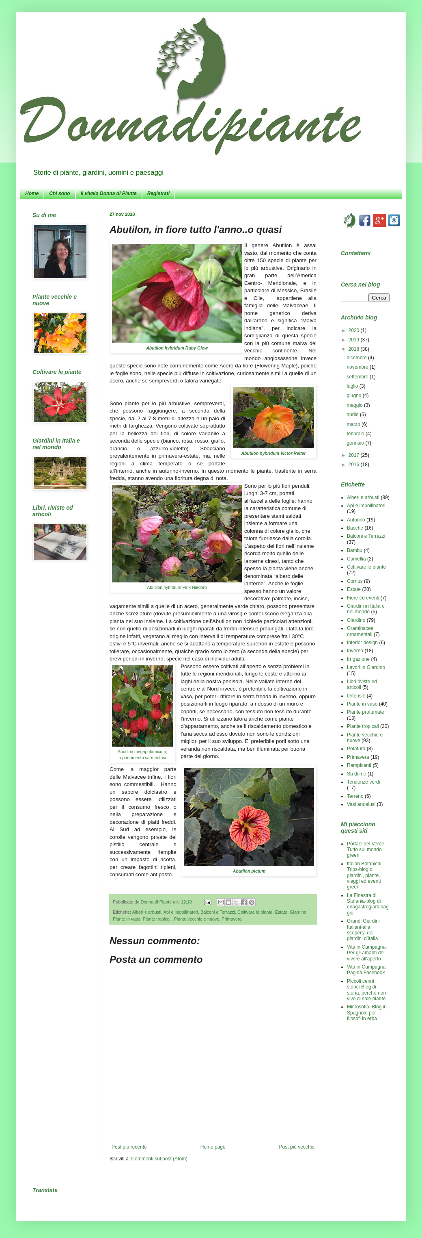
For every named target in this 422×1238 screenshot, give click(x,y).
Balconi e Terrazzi (217, 912)
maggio (355, 405)
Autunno (356, 520)
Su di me (356, 774)
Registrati (158, 193)
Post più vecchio (296, 1147)
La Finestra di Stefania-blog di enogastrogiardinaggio (368, 904)
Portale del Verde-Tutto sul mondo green (366, 849)
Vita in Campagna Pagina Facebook (366, 969)
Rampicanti (359, 765)
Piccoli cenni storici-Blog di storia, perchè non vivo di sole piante (366, 989)
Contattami (355, 253)
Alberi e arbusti (146, 912)
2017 (355, 455)
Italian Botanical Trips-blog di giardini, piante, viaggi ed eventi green (364, 875)
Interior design (362, 642)
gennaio (356, 443)
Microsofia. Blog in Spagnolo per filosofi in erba (367, 1012)
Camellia (356, 559)
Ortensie (356, 696)
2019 (355, 340)
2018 (355, 349)
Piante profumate (365, 712)
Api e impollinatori (181, 912)
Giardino (298, 912)
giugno (354, 395)
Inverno (355, 651)
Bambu (354, 550)
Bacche (355, 528)
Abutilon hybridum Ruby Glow (177, 347)
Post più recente (129, 1147)
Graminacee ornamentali (360, 631)
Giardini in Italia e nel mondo (366, 609)
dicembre (357, 358)
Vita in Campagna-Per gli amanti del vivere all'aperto (367, 953)
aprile (353, 414)
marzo (354, 424)
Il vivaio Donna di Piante (109, 193)
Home (32, 193)
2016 (355, 464)
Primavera (231, 919)
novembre (358, 367)
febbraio (356, 434)
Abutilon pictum (249, 871)
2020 (355, 330)
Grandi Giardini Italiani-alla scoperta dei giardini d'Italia (363, 929)
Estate (281, 912)
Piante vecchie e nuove (197, 919)
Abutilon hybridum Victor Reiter (273, 453)
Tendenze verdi (363, 782)
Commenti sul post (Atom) (159, 1159)
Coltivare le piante (254, 912)
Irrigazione (358, 659)
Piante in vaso (126, 919)
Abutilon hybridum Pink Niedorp (177, 587)
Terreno (355, 796)
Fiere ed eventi (363, 598)
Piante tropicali (157, 919)
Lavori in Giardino (366, 667)
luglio (353, 386)
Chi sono (59, 193)
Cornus (355, 581)
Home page (213, 1147)
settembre (358, 377)
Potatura (356, 748)
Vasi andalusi (361, 804)
